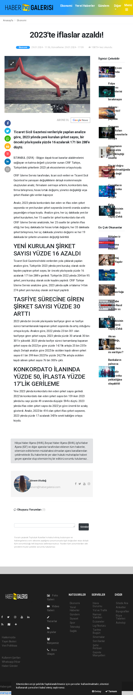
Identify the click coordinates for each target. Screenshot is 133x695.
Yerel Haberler (85, 6)
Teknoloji (75, 626)
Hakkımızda (8, 637)
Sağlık (73, 630)
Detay (96, 691)
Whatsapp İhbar (11, 661)
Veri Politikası (9, 645)
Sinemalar (99, 636)
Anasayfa (8, 20)
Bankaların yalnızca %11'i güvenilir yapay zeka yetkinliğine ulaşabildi (115, 371)
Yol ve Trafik (100, 610)
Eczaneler (98, 621)
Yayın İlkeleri (9, 641)
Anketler (121, 607)
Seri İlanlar (99, 641)
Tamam (111, 691)
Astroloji (120, 622)
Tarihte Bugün (97, 631)
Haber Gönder (10, 665)
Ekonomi (66, 6)
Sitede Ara (122, 603)
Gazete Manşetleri (99, 654)
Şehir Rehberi (97, 647)
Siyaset (74, 618)
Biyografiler (122, 611)
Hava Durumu (97, 605)
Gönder (84, 526)
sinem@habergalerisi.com (45, 487)
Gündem (103, 6)
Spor (72, 622)
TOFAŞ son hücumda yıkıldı (115, 71)
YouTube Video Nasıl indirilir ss (115, 305)
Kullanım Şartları (11, 657)
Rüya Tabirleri (120, 617)
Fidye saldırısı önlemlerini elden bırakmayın (115, 91)
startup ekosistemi (11, 692)
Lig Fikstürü (99, 625)
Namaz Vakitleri (97, 616)
